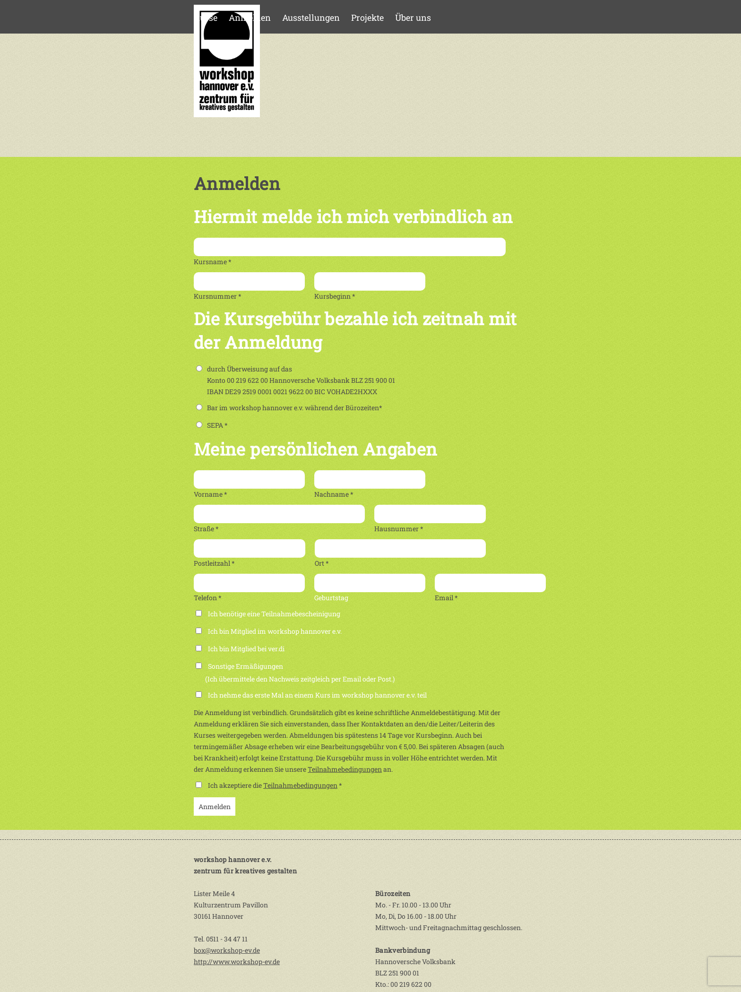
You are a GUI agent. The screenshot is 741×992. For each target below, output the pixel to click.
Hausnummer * (398, 528)
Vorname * (210, 494)
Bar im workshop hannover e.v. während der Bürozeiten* (289, 407)
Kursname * (213, 261)
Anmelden (250, 17)
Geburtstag (331, 597)
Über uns (413, 17)
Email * (446, 597)
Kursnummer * (217, 296)
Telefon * (208, 597)
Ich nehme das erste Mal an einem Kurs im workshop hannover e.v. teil (317, 694)
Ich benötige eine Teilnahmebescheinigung (274, 613)
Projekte (367, 17)
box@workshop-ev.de (227, 950)
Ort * (322, 563)
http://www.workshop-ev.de (237, 961)
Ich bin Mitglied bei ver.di (246, 648)
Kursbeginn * (334, 296)
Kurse (205, 17)
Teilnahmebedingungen (345, 769)
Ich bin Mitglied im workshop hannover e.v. (275, 631)
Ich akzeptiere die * (275, 785)
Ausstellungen (311, 17)
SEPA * (212, 425)
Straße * (206, 528)
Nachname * (333, 494)
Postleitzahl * (214, 563)
